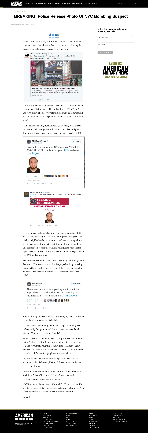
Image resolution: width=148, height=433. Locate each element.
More (94, 3)
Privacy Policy (119, 420)
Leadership (117, 414)
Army (68, 416)
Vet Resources (95, 427)
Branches (79, 3)
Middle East (48, 420)
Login (25, 424)
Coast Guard (71, 423)
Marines (69, 420)
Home (28, 3)
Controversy (48, 427)
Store (88, 3)
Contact (116, 418)
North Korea (48, 423)
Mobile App (42, 3)
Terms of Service (120, 421)
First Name (101, 44)
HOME (45, 414)
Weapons (93, 416)
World (56, 3)
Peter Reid (30, 24)
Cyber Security (95, 421)
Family (91, 418)
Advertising (118, 416)
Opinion (50, 3)
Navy (68, 418)
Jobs (91, 420)
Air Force (70, 421)
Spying (92, 425)
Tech (91, 414)
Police (92, 423)
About (33, 3)
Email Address (103, 37)
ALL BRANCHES (71, 414)
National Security (68, 3)
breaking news (20, 11)
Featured (47, 416)
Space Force (71, 425)
